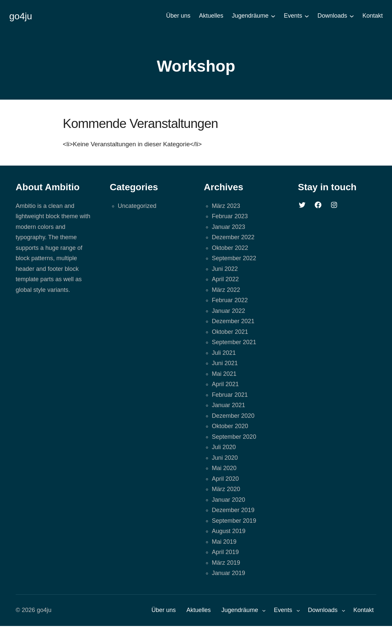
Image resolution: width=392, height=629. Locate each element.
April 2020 (225, 478)
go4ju (20, 16)
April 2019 (225, 552)
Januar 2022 (228, 311)
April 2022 (225, 279)
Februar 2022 (230, 300)
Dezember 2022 (233, 237)
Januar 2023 (228, 227)
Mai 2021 (224, 373)
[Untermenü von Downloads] (351, 16)
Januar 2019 (228, 573)
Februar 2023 (230, 216)
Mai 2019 (224, 541)
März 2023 (226, 206)
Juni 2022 (225, 269)
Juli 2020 (224, 447)
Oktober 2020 (230, 426)
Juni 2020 (225, 457)
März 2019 (226, 562)
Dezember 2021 (233, 321)
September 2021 (234, 342)
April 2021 (225, 384)
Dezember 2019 (233, 510)
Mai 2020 (224, 468)
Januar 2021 (228, 405)
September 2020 (234, 436)
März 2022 (226, 290)
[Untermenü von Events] (306, 16)
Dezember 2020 (233, 415)
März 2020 (226, 489)
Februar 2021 (230, 394)
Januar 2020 (228, 499)
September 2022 (234, 258)
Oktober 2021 (230, 331)
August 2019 (228, 531)
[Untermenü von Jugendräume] (273, 16)
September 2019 (234, 520)
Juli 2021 (224, 352)
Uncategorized (137, 206)
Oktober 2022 (230, 248)
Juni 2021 (225, 363)
